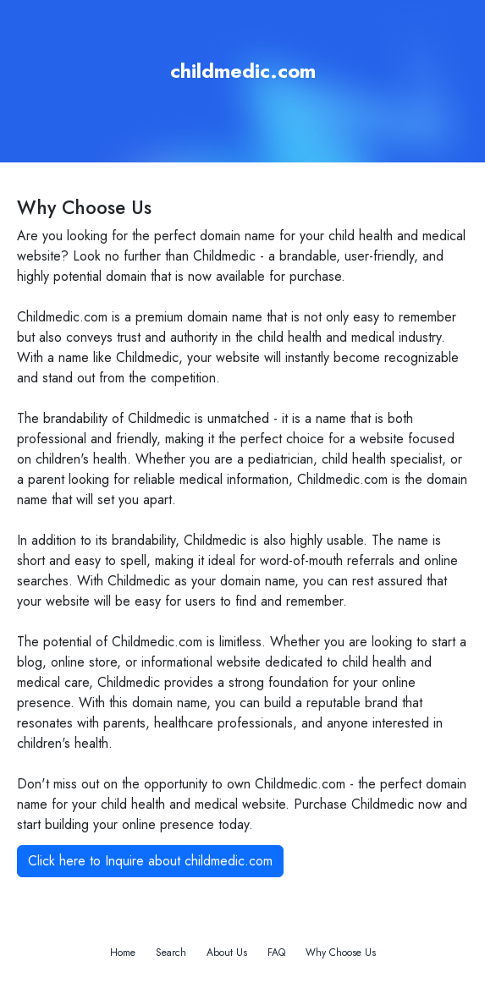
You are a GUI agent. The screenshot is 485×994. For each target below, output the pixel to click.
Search (171, 952)
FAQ (276, 952)
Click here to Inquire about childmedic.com (150, 860)
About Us (227, 952)
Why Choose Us (341, 952)
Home (122, 952)
